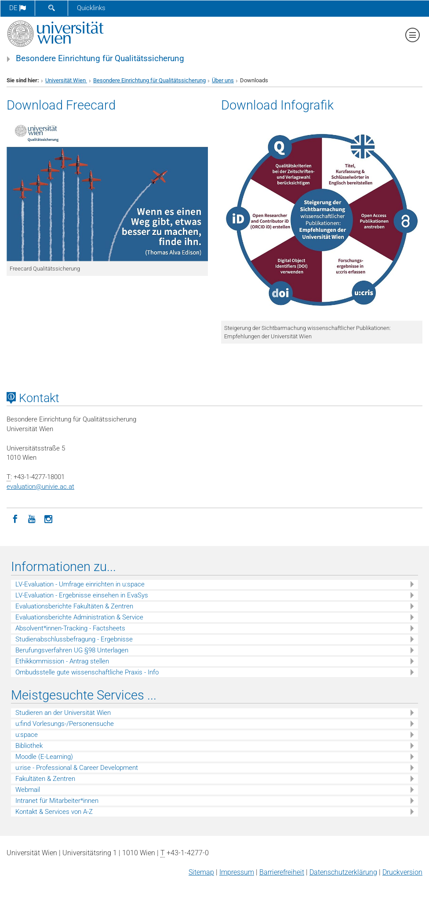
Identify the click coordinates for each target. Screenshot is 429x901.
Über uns (223, 80)
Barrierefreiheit (281, 872)
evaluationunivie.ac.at (40, 487)
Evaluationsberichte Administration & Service (79, 617)
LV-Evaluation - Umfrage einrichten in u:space (80, 584)
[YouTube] (31, 518)
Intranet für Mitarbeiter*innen (56, 801)
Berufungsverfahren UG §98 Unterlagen (71, 650)
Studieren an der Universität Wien (63, 713)
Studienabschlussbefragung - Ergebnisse (74, 639)
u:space (26, 735)
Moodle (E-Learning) (44, 757)
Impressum (236, 872)
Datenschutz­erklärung (343, 872)
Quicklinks (91, 8)
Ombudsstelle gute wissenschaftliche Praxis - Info (87, 672)
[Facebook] (15, 518)
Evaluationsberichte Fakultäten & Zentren (74, 606)
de (17, 8)
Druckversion (402, 872)
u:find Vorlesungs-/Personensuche (64, 724)
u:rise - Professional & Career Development (76, 768)
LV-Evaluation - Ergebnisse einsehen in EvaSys (81, 595)
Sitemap (201, 872)
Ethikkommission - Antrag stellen (62, 661)
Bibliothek (29, 746)
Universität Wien (66, 80)
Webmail (27, 790)
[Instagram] (48, 518)
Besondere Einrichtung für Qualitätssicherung (100, 58)
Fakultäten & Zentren (45, 779)
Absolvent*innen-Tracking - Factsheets (70, 628)
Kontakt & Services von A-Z (54, 812)
